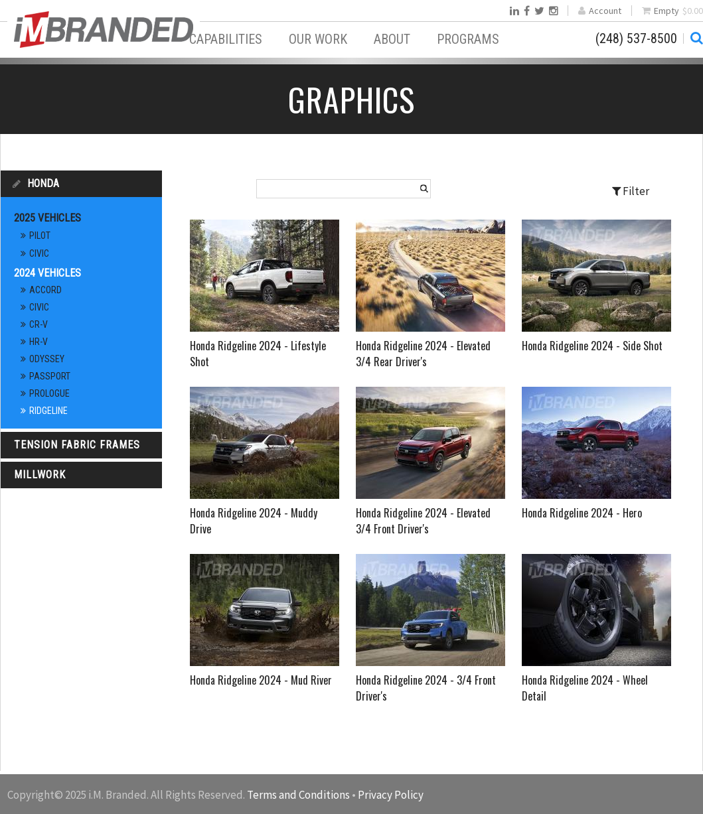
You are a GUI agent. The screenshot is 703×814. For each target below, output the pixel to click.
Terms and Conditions (298, 794)
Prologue (49, 393)
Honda (43, 183)
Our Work (318, 39)
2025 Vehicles (47, 218)
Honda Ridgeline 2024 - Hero (582, 513)
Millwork (40, 474)
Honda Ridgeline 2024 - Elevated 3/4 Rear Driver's (423, 354)
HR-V (38, 341)
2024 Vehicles (47, 273)
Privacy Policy (391, 794)
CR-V (38, 324)
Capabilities (225, 39)
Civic (39, 253)
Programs (468, 39)
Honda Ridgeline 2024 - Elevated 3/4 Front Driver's (423, 521)
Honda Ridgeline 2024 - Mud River (261, 680)
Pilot (39, 235)
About (392, 39)
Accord (45, 290)
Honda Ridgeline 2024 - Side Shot (592, 346)
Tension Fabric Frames (77, 445)
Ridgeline (48, 410)
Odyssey (46, 359)
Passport (49, 376)
